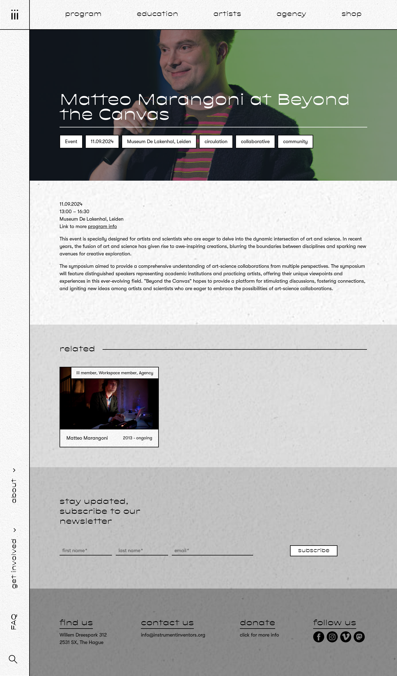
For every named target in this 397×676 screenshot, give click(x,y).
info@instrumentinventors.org (173, 635)
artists (227, 14)
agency (291, 14)
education (157, 14)
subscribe (313, 550)
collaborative (255, 141)
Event (71, 141)
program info (102, 226)
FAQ (14, 622)
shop (352, 14)
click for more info (259, 635)
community (295, 141)
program (83, 14)
